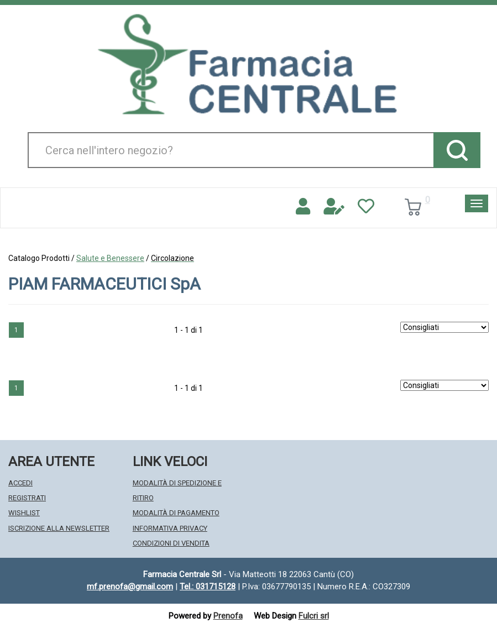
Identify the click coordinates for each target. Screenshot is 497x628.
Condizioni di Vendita (171, 543)
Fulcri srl (314, 616)
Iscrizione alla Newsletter (58, 528)
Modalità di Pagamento (176, 513)
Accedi (20, 483)
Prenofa (228, 616)
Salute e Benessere (110, 258)
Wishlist (24, 513)
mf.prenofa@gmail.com (130, 587)
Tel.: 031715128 (208, 587)
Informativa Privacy (170, 528)
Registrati (27, 498)
